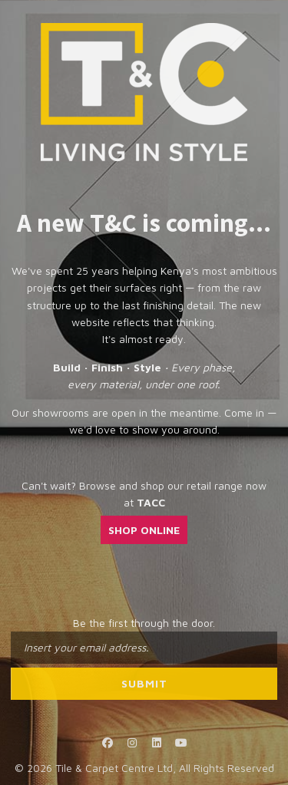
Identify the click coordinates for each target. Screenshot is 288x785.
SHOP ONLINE (144, 529)
